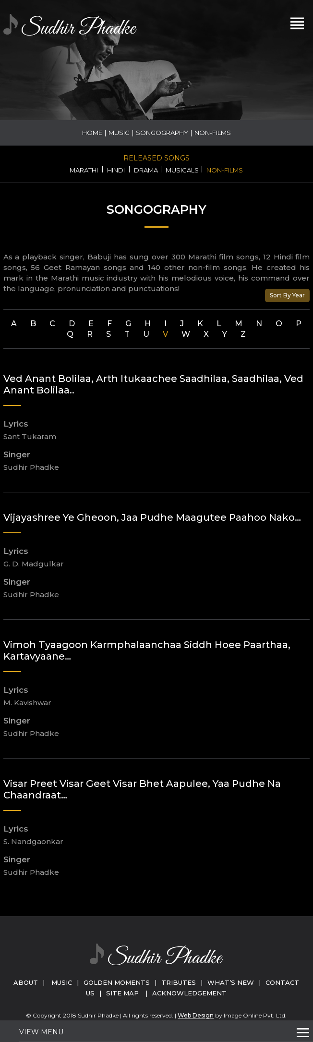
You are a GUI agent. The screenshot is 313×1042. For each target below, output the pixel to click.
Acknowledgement (189, 993)
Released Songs (156, 158)
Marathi (84, 170)
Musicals (182, 170)
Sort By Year (287, 295)
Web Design (196, 1015)
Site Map (122, 993)
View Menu (41, 1032)
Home (92, 132)
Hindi (116, 170)
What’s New (230, 982)
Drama (146, 170)
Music (119, 132)
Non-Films (224, 170)
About (25, 982)
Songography (162, 132)
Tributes (178, 982)
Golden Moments (117, 982)
